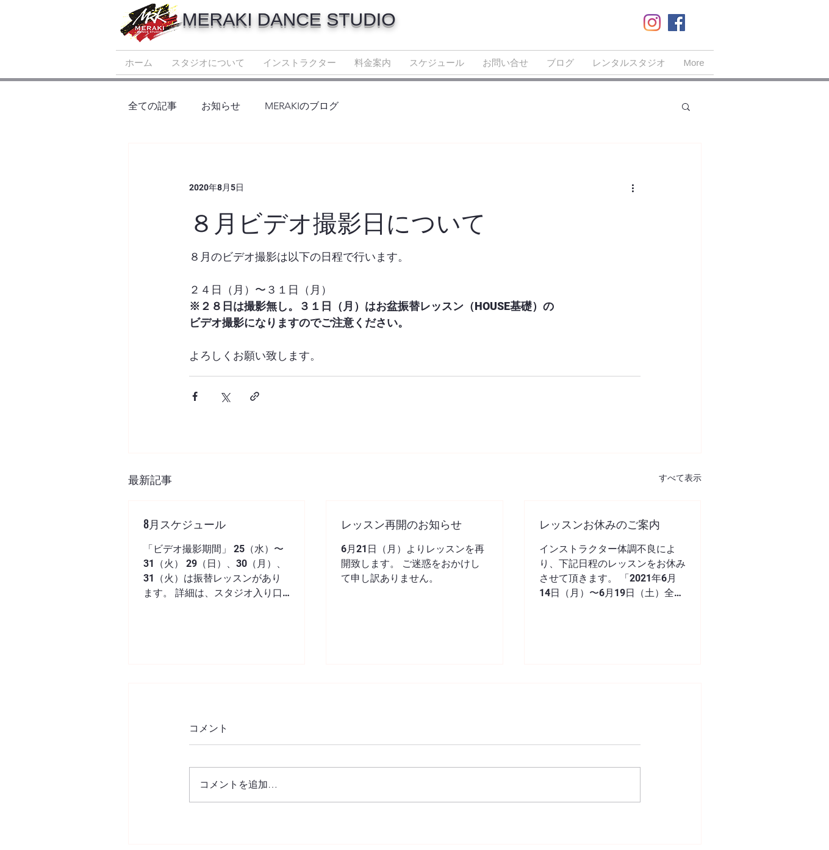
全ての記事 (152, 106)
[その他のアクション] (633, 187)
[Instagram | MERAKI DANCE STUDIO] (652, 22)
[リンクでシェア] (254, 396)
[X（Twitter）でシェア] (225, 396)
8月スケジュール (184, 523)
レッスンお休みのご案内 (599, 523)
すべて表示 (680, 478)
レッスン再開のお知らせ (401, 523)
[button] (686, 106)
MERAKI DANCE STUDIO (289, 19)
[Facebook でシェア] (195, 396)
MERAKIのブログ (302, 106)
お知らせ (220, 106)
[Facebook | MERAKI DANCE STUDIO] (676, 22)
